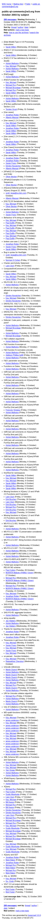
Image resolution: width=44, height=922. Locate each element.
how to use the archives (19, 33)
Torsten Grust (11, 109)
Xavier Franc (11, 163)
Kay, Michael (11, 66)
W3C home (6, 4)
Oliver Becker (11, 177)
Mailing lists (18, 4)
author (20, 27)
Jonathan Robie (12, 115)
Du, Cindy (10, 881)
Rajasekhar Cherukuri (15, 661)
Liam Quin (10, 266)
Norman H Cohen (13, 260)
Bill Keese (10, 802)
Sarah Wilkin (11, 47)
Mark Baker (10, 860)
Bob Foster (10, 889)
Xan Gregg (10, 770)
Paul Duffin (10, 223)
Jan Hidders (11, 621)
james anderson (12, 720)
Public (27, 4)
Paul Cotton (10, 570)
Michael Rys (11, 85)
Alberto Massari (12, 117)
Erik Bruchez (11, 499)
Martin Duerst (11, 670)
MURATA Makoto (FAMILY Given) (20, 573)
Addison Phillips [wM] (14, 355)
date (26, 27)
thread (14, 27)
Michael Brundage (13, 88)
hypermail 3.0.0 (34, 915)
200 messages (10, 20)
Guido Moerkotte (12, 794)
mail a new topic (22, 30)
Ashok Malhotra (12, 63)
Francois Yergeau (13, 410)
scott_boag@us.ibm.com (16, 193)
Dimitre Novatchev (13, 166)
